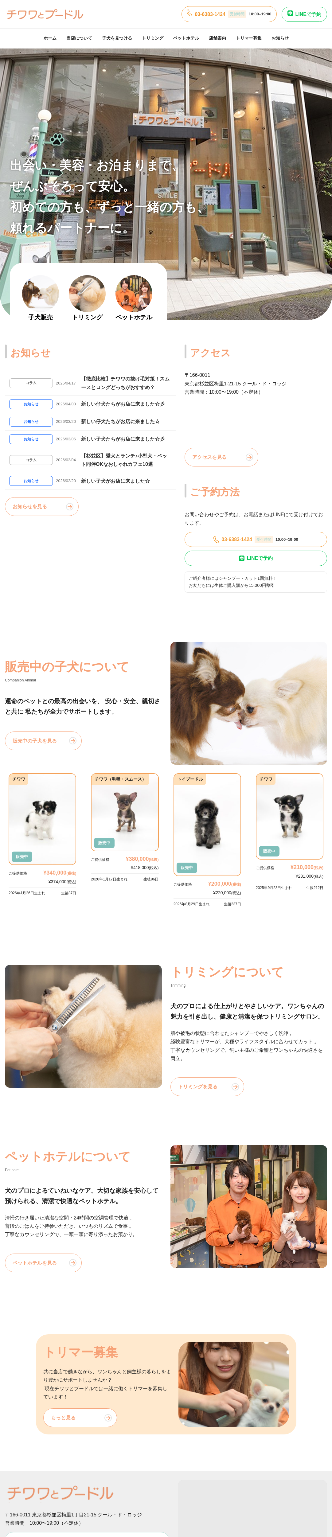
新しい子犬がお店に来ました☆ (115, 481)
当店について (79, 38)
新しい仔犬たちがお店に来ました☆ (120, 421)
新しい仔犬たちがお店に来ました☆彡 (123, 404)
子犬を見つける (117, 38)
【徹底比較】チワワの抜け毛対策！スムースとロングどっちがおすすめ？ (125, 383)
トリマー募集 (249, 38)
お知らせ (280, 38)
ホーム (50, 38)
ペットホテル (186, 38)
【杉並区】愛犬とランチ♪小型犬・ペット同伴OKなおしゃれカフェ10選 (124, 460)
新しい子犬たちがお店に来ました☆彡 (123, 439)
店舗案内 (217, 38)
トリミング (152, 38)
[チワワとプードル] (45, 14)
